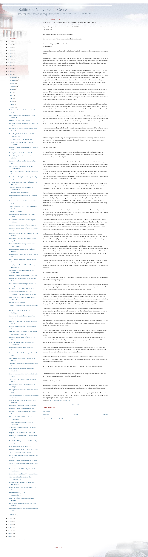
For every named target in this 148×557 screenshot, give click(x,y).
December (13, 77)
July (11, 92)
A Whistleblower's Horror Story (18, 192)
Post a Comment (46, 411)
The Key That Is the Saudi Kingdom (20, 452)
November (13, 80)
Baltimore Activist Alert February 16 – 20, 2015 (23, 275)
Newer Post (46, 414)
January (12, 514)
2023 (9, 50)
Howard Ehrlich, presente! (17, 302)
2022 (9, 53)
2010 (9, 530)
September (13, 86)
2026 (9, 41)
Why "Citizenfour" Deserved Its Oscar (20, 139)
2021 (9, 56)
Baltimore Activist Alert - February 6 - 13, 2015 (23, 449)
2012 (9, 524)
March (12, 104)
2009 (9, 533)
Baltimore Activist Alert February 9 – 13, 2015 (23, 408)
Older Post (105, 414)
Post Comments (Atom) (58, 419)
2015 (9, 74)
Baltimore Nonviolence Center (43, 9)
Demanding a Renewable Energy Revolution (22, 405)
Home (76, 414)
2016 (9, 71)
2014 (9, 518)
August (12, 89)
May (11, 98)
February (12, 107)
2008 (9, 536)
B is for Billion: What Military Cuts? (20, 446)
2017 (9, 68)
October (12, 83)
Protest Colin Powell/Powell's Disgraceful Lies (23, 474)
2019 (9, 62)
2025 (9, 44)
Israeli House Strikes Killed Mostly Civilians (22, 289)
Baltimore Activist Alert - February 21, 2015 (22, 225)
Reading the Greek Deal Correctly (19, 120)
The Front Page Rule (15, 211)
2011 (9, 527)
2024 (9, 47)
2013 (9, 521)
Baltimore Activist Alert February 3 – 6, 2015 (23, 460)
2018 (9, 65)
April (11, 101)
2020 (9, 59)
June (11, 95)
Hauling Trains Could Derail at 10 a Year (21, 153)
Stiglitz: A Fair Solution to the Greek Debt (22, 432)
